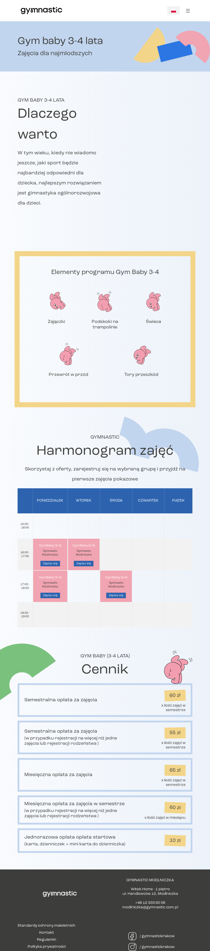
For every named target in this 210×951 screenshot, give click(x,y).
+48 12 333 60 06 (150, 903)
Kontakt (46, 933)
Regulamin (46, 940)
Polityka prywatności (47, 947)
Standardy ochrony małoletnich (46, 926)
